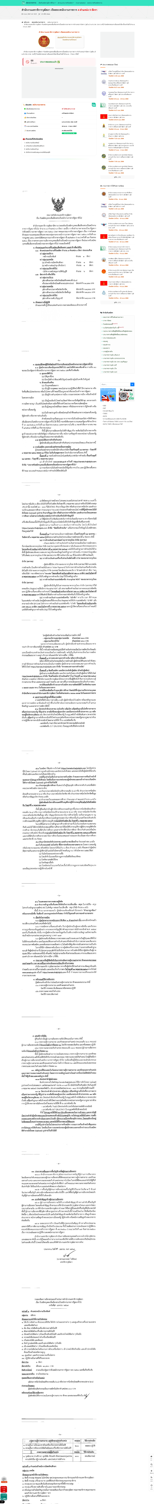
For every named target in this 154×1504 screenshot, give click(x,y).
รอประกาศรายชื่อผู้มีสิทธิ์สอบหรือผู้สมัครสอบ (117, 331)
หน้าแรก (25, 22)
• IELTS (104, 416)
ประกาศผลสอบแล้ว (109, 338)
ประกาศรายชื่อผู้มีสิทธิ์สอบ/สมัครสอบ (115, 334)
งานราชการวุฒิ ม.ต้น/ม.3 (111, 355)
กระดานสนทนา (81, 3)
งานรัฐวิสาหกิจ (108, 351)
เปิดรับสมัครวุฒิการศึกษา (47, 3)
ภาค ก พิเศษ (107, 320)
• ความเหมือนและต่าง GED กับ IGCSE (114, 419)
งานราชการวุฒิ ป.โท (110, 368)
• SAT (104, 408)
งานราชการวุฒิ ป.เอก (110, 372)
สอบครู (105, 341)
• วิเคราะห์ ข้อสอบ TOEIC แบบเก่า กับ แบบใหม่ (117, 421)
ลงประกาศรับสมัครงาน (94, 3)
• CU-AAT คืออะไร (108, 411)
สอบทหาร (106, 348)
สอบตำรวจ (106, 345)
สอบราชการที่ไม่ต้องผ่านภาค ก (113, 317)
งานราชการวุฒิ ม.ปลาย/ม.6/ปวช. (114, 358)
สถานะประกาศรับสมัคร (65, 3)
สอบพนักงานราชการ (38, 22)
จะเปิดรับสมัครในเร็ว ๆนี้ (113, 328)
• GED (104, 406)
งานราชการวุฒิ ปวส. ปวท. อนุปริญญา (115, 362)
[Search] (115, 384)
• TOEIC (104, 413)
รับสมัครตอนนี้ (110, 324)
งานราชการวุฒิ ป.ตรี (110, 365)
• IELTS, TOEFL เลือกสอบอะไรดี (112, 424)
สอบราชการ (29, 3)
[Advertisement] (59, 84)
